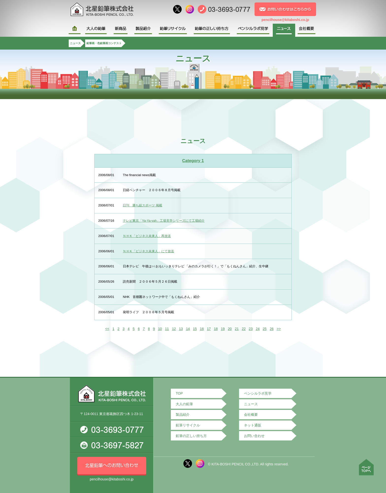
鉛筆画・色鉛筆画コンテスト (104, 43)
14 (188, 329)
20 (230, 329)
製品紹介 (183, 415)
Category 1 (193, 160)
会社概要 (251, 415)
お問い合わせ (254, 436)
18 (216, 329)
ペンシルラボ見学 (258, 393)
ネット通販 (252, 425)
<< (107, 329)
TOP (179, 393)
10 (160, 329)
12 (174, 329)
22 (244, 329)
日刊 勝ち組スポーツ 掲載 (142, 205)
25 (265, 329)
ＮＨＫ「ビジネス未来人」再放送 (147, 236)
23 (251, 329)
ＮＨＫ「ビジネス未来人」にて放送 (148, 251)
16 (202, 329)
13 (181, 329)
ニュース (75, 43)
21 (237, 329)
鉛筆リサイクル (188, 425)
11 (167, 329)
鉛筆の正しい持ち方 (191, 436)
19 (223, 329)
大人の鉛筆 (184, 404)
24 (258, 329)
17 (209, 329)
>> (279, 329)
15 (195, 329)
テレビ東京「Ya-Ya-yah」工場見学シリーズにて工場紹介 (164, 220)
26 (272, 329)
